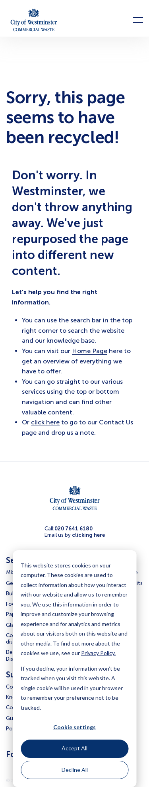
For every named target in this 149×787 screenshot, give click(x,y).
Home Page (89, 351)
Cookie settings (74, 727)
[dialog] (74, 668)
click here (45, 422)
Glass (12, 625)
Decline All (75, 769)
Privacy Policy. (98, 653)
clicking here (88, 535)
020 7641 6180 (73, 529)
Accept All (74, 748)
